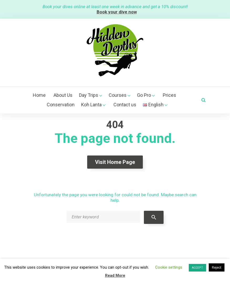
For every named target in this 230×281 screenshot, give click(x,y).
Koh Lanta (91, 104)
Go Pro (144, 95)
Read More (115, 275)
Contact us (124, 104)
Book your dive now (117, 11)
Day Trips (88, 95)
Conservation (61, 104)
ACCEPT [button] (197, 267)
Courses (118, 95)
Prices (169, 95)
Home (39, 95)
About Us (63, 95)
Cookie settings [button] (168, 267)
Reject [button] (216, 267)
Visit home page (115, 162)
